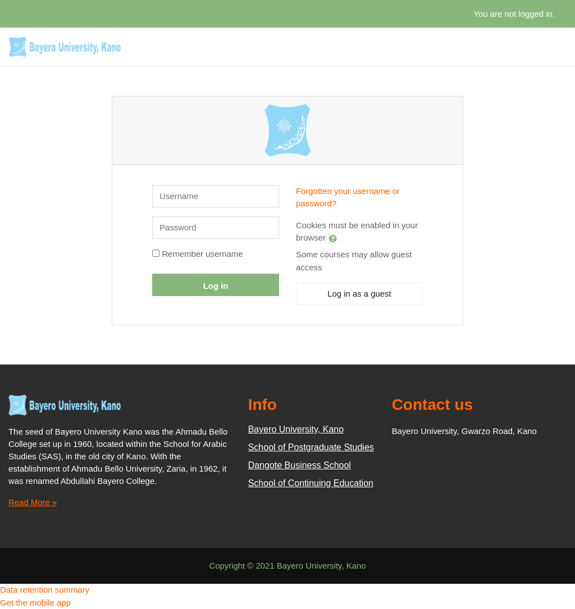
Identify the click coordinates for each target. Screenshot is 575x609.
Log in (216, 285)
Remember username (202, 254)
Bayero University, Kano (296, 429)
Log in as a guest (359, 293)
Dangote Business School (299, 465)
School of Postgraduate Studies (311, 447)
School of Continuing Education (310, 483)
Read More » (32, 502)
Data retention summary (44, 589)
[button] (335, 238)
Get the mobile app (35, 602)
